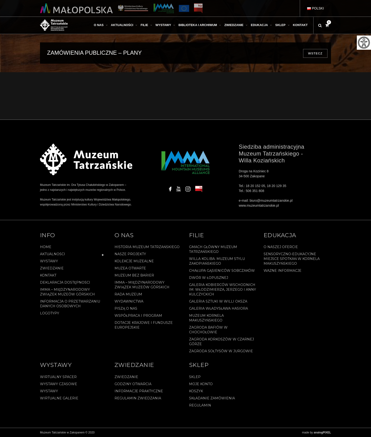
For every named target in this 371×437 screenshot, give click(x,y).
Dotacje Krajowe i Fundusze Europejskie (144, 325)
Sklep (195, 377)
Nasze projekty (130, 254)
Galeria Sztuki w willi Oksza (218, 301)
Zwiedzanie (52, 268)
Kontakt (48, 275)
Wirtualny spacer (58, 377)
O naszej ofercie (281, 247)
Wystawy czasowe (58, 384)
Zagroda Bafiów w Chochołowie (208, 329)
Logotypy (49, 313)
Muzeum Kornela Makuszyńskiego (206, 317)
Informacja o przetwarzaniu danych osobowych (70, 303)
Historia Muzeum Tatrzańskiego (147, 247)
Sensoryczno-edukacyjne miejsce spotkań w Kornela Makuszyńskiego (292, 259)
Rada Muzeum (128, 294)
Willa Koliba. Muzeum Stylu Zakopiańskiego (217, 261)
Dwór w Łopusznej (208, 278)
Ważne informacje (282, 270)
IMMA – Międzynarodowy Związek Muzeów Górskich (67, 291)
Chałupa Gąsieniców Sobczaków (222, 270)
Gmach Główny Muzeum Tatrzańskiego (213, 249)
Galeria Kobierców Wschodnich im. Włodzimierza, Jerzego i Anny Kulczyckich (222, 289)
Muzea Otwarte (130, 268)
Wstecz (315, 53)
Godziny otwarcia (133, 384)
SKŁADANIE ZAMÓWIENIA (212, 398)
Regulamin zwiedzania (138, 398)
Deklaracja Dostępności (65, 282)
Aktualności (52, 254)
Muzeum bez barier (134, 275)
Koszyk (196, 391)
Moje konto (201, 384)
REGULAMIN (200, 405)
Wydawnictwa (129, 301)
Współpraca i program (138, 315)
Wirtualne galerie (59, 398)
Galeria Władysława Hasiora (218, 308)
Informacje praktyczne (139, 391)
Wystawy (49, 261)
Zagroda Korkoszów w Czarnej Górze (221, 341)
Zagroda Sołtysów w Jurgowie (221, 351)
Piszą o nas (126, 308)
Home (45, 247)
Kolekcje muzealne (134, 261)
